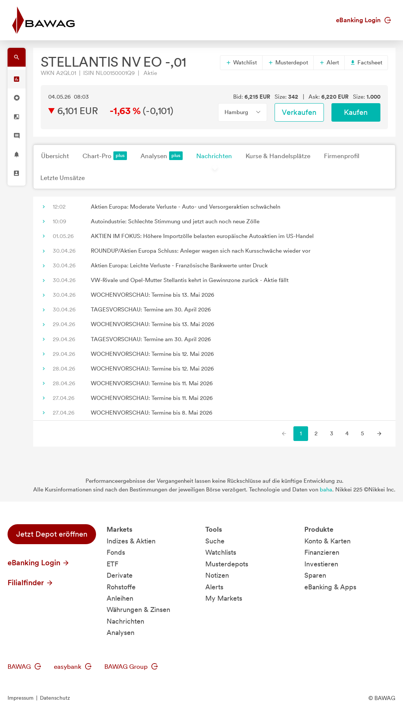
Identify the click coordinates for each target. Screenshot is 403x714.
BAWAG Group (131, 666)
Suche (214, 541)
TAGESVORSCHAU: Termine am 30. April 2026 (151, 309)
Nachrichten (214, 156)
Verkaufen (299, 112)
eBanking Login (363, 20)
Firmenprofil (341, 156)
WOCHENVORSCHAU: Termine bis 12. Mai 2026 (152, 354)
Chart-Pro (104, 155)
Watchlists (220, 552)
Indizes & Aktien (131, 541)
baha (326, 489)
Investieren (321, 564)
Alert (329, 62)
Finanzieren (321, 552)
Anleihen (120, 598)
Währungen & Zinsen (138, 609)
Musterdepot (288, 62)
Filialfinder (30, 582)
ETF (112, 564)
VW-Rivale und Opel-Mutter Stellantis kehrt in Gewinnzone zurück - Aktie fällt (190, 280)
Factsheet (366, 62)
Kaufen (356, 112)
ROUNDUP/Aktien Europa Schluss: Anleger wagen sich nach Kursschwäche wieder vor (200, 250)
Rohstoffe (121, 587)
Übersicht (55, 156)
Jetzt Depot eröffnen (51, 534)
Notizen (217, 575)
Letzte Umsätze (62, 178)
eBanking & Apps (330, 587)
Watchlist (241, 62)
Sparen (315, 575)
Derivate (120, 575)
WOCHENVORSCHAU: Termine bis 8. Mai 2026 (151, 412)
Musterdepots (226, 564)
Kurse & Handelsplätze (278, 156)
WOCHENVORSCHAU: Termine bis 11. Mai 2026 (152, 383)
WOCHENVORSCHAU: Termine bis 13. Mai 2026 (152, 294)
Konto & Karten (327, 541)
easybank (73, 666)
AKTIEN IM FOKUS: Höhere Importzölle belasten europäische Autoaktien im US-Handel (202, 236)
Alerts (214, 587)
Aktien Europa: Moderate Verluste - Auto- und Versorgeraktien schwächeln (185, 206)
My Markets (223, 598)
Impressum (21, 698)
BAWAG (24, 666)
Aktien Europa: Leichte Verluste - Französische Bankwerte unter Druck (179, 265)
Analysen (161, 155)
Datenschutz (55, 698)
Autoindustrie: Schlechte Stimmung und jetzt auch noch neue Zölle (175, 221)
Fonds (116, 552)
